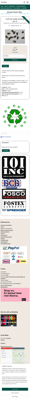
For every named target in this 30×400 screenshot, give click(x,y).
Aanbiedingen (12, 6)
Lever (2, 228)
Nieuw (6, 6)
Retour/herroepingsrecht (6, 237)
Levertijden (24, 8)
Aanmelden (5, 150)
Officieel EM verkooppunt (6, 346)
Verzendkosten (16, 8)
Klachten (3, 238)
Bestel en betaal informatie (7, 230)
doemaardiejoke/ (6, 137)
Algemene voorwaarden (6, 225)
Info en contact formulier (6, 285)
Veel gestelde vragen (5, 243)
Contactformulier (4, 240)
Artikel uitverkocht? (20, 6)
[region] (15, 388)
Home (2, 6)
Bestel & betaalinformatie (6, 8)
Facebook (8, 338)
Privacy (2, 226)
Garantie (3, 233)
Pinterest (3, 339)
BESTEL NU (15, 59)
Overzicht (5, 66)
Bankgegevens (4, 287)
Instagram (3, 343)
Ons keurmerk (4, 235)
